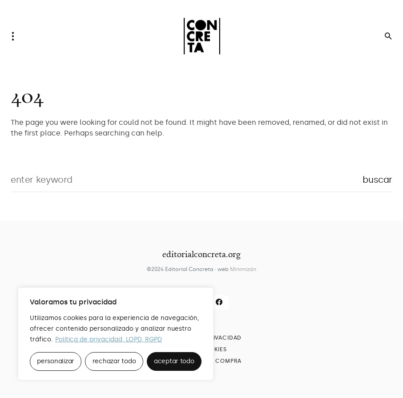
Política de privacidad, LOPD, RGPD (108, 339)
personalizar (55, 361)
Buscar (377, 179)
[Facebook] (219, 302)
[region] (116, 333)
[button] (15, 36)
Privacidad (224, 338)
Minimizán (243, 269)
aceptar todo (174, 361)
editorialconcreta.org (201, 254)
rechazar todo (114, 361)
